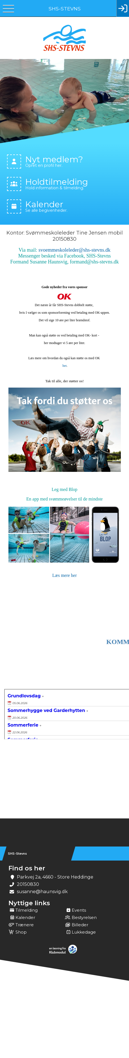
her (64, 366)
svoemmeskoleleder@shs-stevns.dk (74, 250)
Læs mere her (64, 575)
